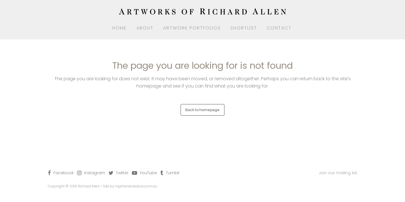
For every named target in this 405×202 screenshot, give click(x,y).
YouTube (148, 173)
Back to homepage (202, 110)
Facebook (63, 173)
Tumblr (173, 173)
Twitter (122, 173)
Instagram (94, 173)
